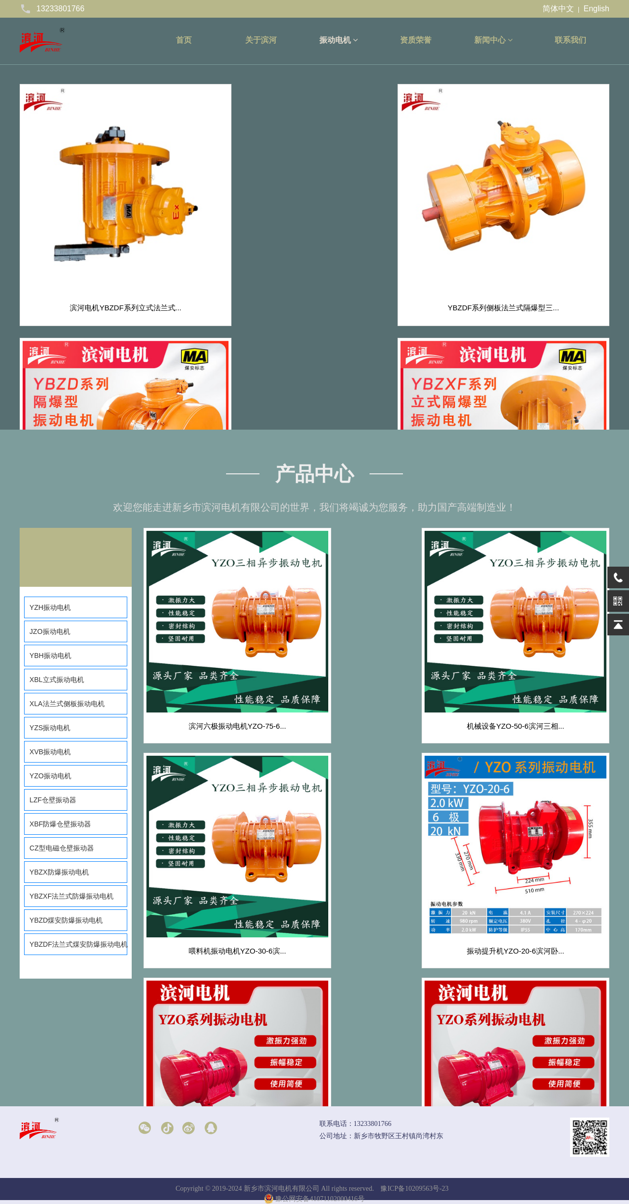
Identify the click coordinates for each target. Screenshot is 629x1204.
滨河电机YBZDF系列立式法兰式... (89, 228)
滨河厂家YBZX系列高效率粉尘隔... (239, 401)
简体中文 (558, 8)
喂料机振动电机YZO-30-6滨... (534, 683)
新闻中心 (493, 40)
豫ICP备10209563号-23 (414, 1188)
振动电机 (338, 40)
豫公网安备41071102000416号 (314, 1199)
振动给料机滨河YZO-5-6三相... (376, 1046)
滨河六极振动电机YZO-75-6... (218, 683)
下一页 (353, 1092)
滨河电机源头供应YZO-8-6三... (218, 1046)
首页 (184, 40)
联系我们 (570, 40)
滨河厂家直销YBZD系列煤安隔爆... (390, 228)
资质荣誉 (415, 40)
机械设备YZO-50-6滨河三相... (376, 683)
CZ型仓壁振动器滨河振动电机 (390, 401)
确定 (475, 1092)
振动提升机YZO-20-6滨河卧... (218, 865)
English (596, 8)
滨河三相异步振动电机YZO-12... (376, 865)
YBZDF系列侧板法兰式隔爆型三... (239, 228)
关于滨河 (261, 40)
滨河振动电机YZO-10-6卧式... (534, 865)
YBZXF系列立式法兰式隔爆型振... (540, 228)
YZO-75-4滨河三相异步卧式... (534, 1046)
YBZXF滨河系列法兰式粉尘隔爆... (88, 401)
